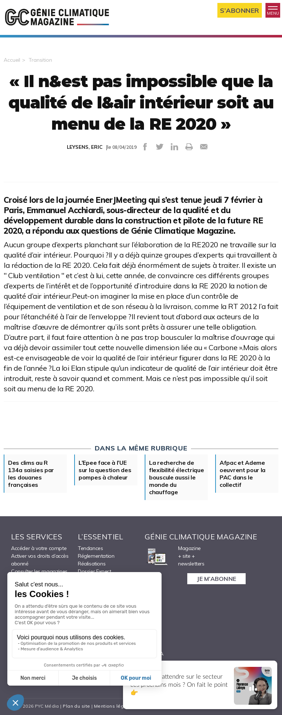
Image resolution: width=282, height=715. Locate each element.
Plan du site (76, 706)
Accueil (12, 60)
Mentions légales (114, 706)
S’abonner (239, 10)
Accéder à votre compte (38, 548)
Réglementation (96, 556)
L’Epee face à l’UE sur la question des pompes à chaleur (105, 470)
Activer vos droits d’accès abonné (40, 560)
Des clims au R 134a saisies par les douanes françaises (31, 473)
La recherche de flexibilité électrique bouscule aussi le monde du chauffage (176, 477)
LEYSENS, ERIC (84, 147)
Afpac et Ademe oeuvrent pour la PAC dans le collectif (242, 473)
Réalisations (91, 563)
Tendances (90, 548)
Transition (40, 60)
